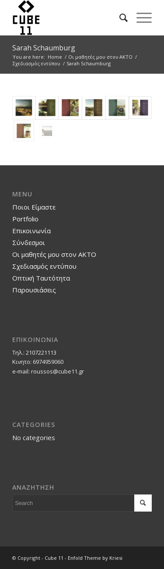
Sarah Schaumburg (43, 48)
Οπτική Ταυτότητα (41, 278)
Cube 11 (54, 558)
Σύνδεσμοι (28, 242)
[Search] (119, 17)
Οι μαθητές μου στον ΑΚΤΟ (54, 254)
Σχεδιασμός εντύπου (44, 266)
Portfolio (25, 218)
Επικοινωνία (31, 230)
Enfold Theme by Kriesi (95, 558)
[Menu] (140, 17)
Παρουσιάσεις (34, 289)
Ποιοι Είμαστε (34, 207)
